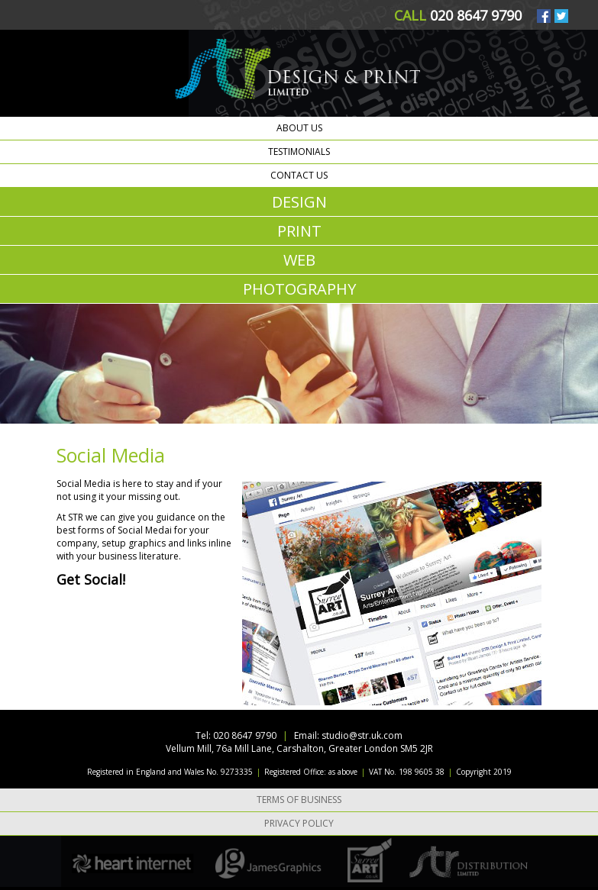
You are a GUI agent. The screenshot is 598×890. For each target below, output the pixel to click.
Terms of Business (299, 799)
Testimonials (299, 151)
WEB (299, 260)
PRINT (299, 231)
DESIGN (299, 202)
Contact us (299, 175)
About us (299, 127)
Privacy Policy (299, 823)
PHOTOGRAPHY (299, 289)
